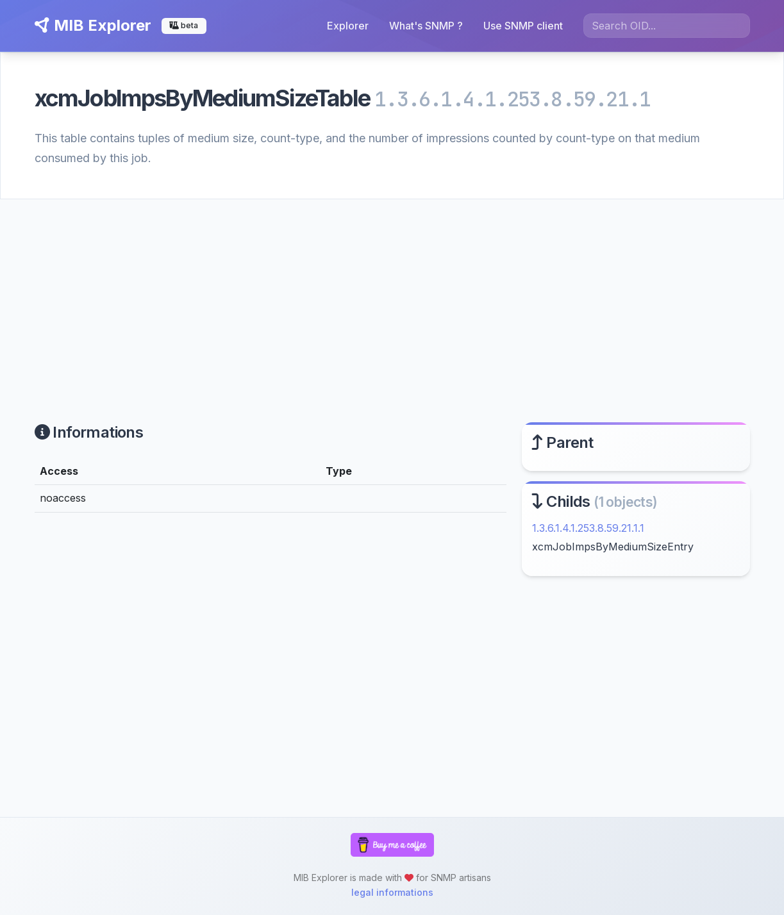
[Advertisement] (392, 295)
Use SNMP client (523, 25)
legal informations (392, 892)
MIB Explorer (93, 25)
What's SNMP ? (426, 25)
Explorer (348, 25)
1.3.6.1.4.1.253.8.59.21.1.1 (588, 528)
